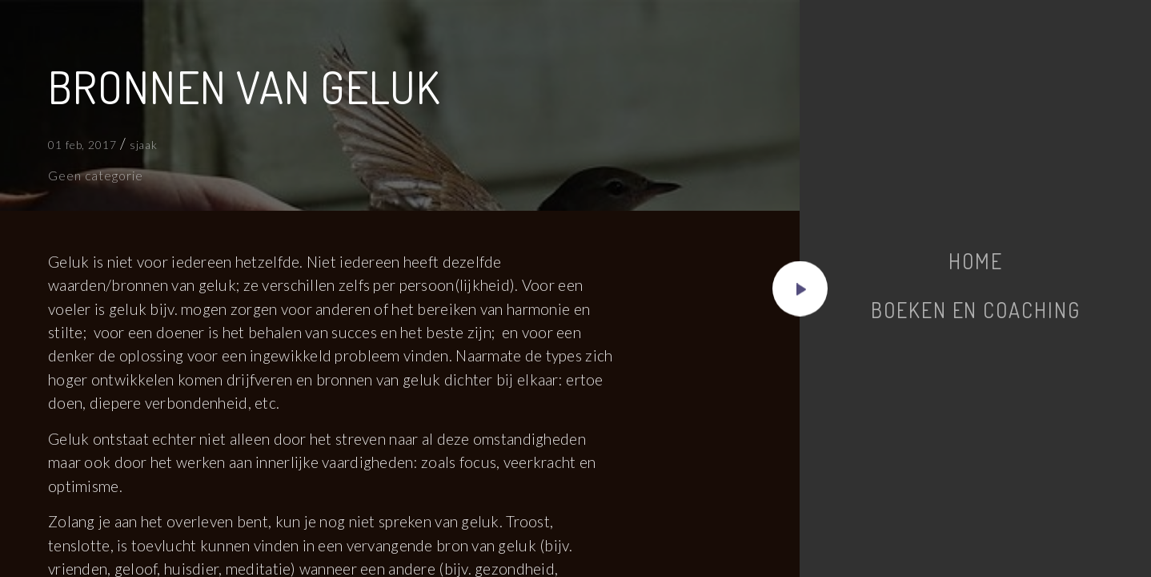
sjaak (144, 144)
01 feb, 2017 (82, 144)
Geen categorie (95, 175)
